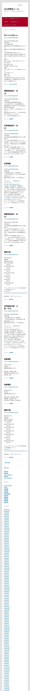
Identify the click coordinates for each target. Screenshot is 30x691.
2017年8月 (6, 673)
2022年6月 (6, 576)
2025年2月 (6, 524)
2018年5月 (6, 658)
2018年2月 (6, 663)
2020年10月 (6, 610)
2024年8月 (6, 534)
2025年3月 (6, 523)
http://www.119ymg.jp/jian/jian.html (12, 184)
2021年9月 (6, 591)
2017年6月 (6, 677)
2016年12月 (6, 687)
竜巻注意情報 (7, 494)
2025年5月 (6, 519)
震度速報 (6, 502)
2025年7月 (6, 516)
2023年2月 (6, 563)
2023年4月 (6, 561)
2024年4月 (6, 541)
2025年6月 (6, 518)
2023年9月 (6, 553)
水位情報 (6, 490)
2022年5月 (6, 578)
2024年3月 (6, 543)
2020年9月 (6, 611)
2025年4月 (6, 521)
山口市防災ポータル (14, 21)
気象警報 (7, 359)
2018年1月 (6, 665)
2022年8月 (6, 573)
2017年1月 (6, 685)
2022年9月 (6, 571)
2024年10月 (6, 531)
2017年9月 (6, 672)
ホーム (5, 18)
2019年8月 (6, 633)
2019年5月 (6, 638)
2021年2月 (6, 603)
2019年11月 (6, 628)
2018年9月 (6, 652)
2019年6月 (6, 636)
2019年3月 (6, 641)
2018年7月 (6, 655)
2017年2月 (6, 683)
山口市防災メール (11, 9)
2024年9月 (6, 533)
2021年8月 (6, 593)
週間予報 (7, 252)
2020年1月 (6, 625)
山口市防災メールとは (14, 18)
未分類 (5, 487)
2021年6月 (6, 596)
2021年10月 (6, 590)
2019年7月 (6, 635)
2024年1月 (6, 546)
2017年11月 (6, 668)
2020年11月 (6, 608)
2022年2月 (6, 583)
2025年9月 (6, 513)
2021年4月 (6, 600)
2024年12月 (6, 528)
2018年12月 (6, 646)
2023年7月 (6, 556)
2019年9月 (6, 631)
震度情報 (6, 473)
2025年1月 (6, 526)
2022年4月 (6, 580)
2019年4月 (6, 640)
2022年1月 (6, 585)
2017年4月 (6, 680)
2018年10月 (6, 650)
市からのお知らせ (11, 35)
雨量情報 (6, 499)
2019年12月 (6, 626)
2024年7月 (6, 536)
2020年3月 (6, 621)
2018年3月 (6, 662)
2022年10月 (6, 570)
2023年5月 (6, 560)
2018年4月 (6, 660)
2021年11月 (6, 588)
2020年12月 (6, 606)
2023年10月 (6, 551)
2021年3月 (6, 601)
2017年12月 (6, 667)
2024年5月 (6, 539)
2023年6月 (6, 558)
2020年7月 (6, 615)
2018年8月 (6, 653)
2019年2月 (6, 643)
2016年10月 (6, 690)
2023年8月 (6, 555)
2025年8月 (6, 514)
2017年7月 (6, 675)
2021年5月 (6, 598)
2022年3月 (6, 581)
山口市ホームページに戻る (10, 24)
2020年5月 (6, 618)
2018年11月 (6, 648)
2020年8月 (6, 613)
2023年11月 (6, 550)
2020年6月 (6, 616)
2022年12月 (6, 566)
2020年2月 (6, 623)
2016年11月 (6, 688)
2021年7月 (6, 595)
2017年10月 (6, 670)
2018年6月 (6, 657)
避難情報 (11, 119)
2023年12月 (6, 548)
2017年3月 (6, 682)
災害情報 (11, 157)
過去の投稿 (7, 462)
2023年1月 (6, 565)
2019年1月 (6, 645)
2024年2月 (6, 545)
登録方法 (6, 21)
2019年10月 (6, 630)
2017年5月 (6, 678)
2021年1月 (6, 605)
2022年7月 (6, 575)
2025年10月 (6, 511)
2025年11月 (6, 509)
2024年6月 (6, 538)
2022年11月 (6, 568)
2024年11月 (6, 529)
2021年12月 (6, 586)
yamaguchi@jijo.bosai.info (10, 196)
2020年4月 (6, 620)
